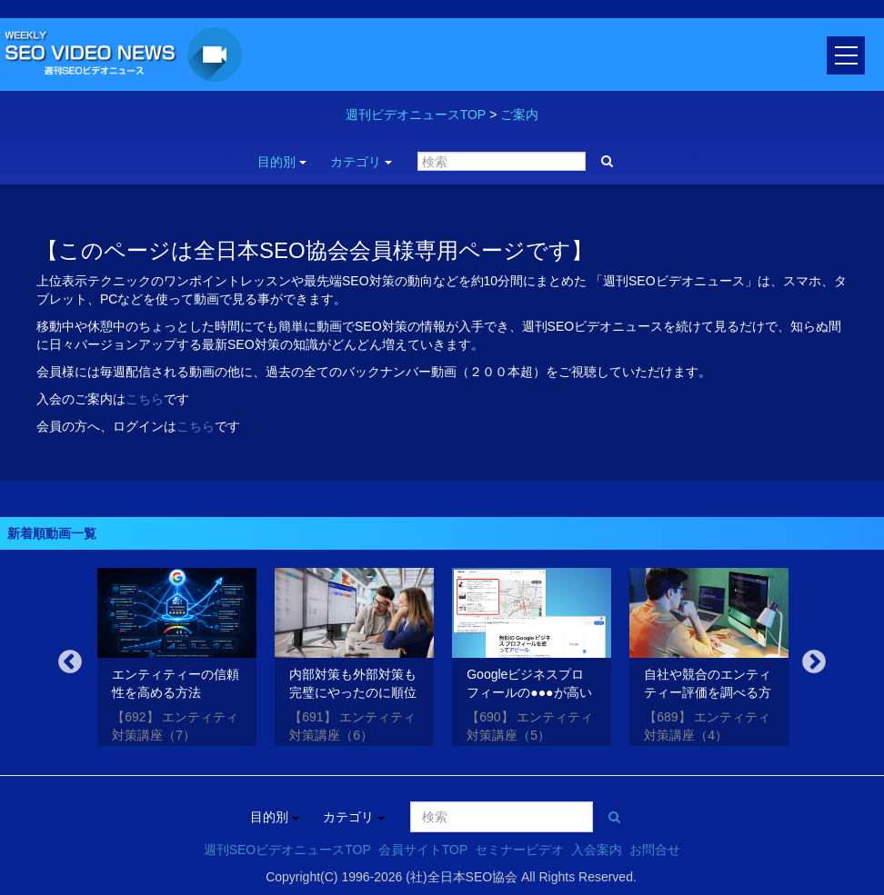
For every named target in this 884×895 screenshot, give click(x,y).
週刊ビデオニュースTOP (416, 114)
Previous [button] (70, 662)
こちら (145, 399)
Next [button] (814, 662)
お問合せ (654, 849)
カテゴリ (361, 161)
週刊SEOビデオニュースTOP (287, 849)
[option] (177, 660)
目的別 (281, 161)
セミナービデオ (519, 849)
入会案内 (596, 849)
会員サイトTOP (423, 849)
